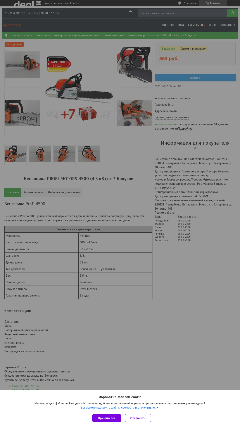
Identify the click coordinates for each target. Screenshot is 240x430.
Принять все (107, 418)
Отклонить (138, 418)
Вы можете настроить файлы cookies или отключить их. (118, 408)
